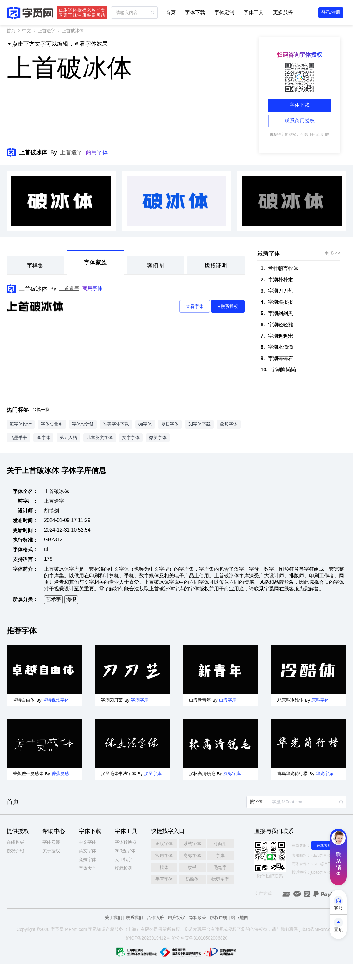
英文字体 (87, 850)
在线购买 (15, 841)
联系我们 (134, 917)
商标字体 (192, 855)
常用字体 (164, 855)
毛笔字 (220, 867)
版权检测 (123, 868)
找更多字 (220, 879)
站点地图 (239, 917)
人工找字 (123, 859)
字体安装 (51, 841)
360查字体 (125, 850)
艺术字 (53, 599)
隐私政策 (197, 917)
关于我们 (113, 917)
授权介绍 (15, 850)
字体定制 (224, 12)
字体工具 (254, 12)
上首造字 (46, 30)
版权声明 (218, 917)
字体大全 (87, 868)
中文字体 (87, 841)
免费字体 (87, 859)
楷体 (164, 867)
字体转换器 (126, 841)
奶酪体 (192, 879)
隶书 (192, 867)
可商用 (220, 843)
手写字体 (164, 879)
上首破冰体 (33, 289)
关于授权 (51, 850)
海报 (71, 599)
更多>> (332, 253)
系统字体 (192, 843)
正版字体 (164, 843)
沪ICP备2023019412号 (148, 938)
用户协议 (176, 917)
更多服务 (283, 12)
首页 (171, 12)
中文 (26, 30)
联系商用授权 (300, 120)
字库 (220, 855)
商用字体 (97, 152)
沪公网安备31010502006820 (199, 938)
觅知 (96, 929)
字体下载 (195, 12)
